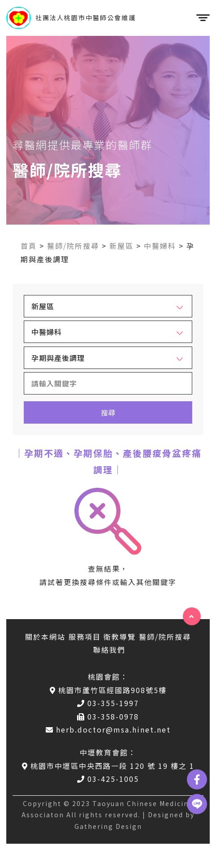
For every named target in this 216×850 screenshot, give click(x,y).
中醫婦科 (160, 245)
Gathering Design (108, 826)
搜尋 (108, 412)
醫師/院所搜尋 (73, 245)
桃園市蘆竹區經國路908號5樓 (108, 690)
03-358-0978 (108, 716)
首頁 (29, 245)
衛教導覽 (120, 636)
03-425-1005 (108, 778)
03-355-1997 (108, 703)
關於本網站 (45, 636)
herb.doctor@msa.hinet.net (108, 729)
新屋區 (121, 245)
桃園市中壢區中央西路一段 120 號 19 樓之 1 (108, 765)
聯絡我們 (109, 649)
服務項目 (85, 636)
